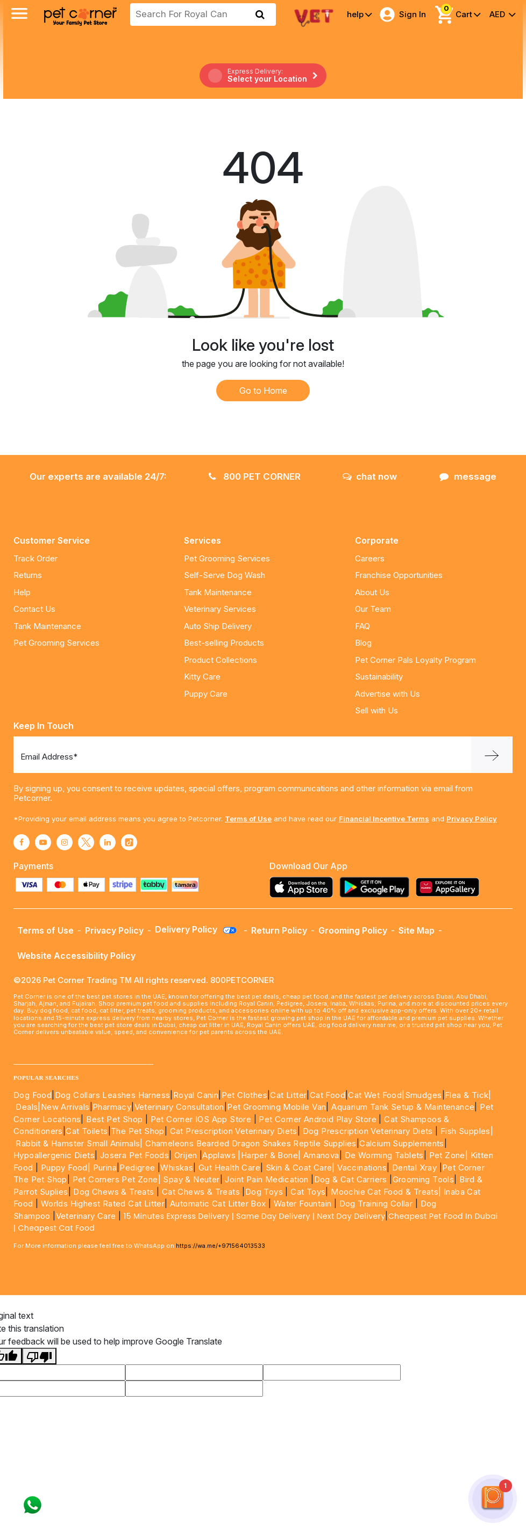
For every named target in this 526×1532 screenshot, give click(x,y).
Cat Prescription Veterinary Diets (233, 1131)
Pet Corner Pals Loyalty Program (415, 660)
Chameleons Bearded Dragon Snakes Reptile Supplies (251, 1143)
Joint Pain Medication (266, 1179)
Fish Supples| (466, 1131)
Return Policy (279, 930)
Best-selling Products (224, 643)
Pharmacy (112, 1107)
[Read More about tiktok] (129, 842)
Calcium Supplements (401, 1143)
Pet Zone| (448, 1155)
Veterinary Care (87, 1216)
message (467, 476)
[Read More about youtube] (43, 842)
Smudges (423, 1095)
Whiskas (176, 1167)
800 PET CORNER (255, 476)
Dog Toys (264, 1192)
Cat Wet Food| (376, 1095)
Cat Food (327, 1095)
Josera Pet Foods (133, 1155)
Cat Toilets (87, 1131)
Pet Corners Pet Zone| (117, 1179)
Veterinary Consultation (179, 1107)
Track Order (35, 558)
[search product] (260, 14)
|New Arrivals (63, 1107)
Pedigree (137, 1167)
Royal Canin (195, 1095)
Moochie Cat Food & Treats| (386, 1192)
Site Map (417, 930)
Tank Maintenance (47, 626)
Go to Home (263, 390)
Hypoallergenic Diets (54, 1155)
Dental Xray (415, 1167)
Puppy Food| (64, 1167)
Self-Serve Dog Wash (224, 575)
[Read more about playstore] (377, 887)
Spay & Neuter (191, 1179)
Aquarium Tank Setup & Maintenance (402, 1107)
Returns (27, 575)
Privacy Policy (471, 818)
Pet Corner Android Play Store (316, 1119)
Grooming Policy (352, 930)
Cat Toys (307, 1192)
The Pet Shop (138, 1131)
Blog (363, 643)
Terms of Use (248, 818)
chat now (370, 476)
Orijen (187, 1155)
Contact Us (34, 609)
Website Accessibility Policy (76, 955)
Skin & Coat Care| (300, 1167)
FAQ (362, 626)
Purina (105, 1167)
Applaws (219, 1155)
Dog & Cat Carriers (350, 1179)
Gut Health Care (229, 1167)
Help (22, 592)
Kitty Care (202, 676)
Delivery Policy (196, 929)
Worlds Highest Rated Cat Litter (101, 1203)
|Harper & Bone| (269, 1155)
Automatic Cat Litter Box (218, 1203)
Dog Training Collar (375, 1203)
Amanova (321, 1155)
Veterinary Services (220, 609)
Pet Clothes (244, 1095)
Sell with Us (376, 710)
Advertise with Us (387, 694)
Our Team (373, 609)
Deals (27, 1107)
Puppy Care (206, 694)
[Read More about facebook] (21, 842)
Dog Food (32, 1095)
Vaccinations (361, 1167)
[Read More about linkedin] (107, 842)
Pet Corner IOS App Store (201, 1119)
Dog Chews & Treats (113, 1192)
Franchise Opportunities (399, 575)
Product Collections (220, 660)
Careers (370, 558)
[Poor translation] (39, 1356)
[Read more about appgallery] (450, 887)
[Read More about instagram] (64, 842)
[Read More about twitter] (86, 842)
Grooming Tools (423, 1179)
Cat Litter (288, 1095)
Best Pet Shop (115, 1119)
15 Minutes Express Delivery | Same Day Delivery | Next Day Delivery (255, 1216)
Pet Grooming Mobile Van (276, 1107)
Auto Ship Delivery (218, 626)
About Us (372, 592)
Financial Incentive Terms (384, 818)
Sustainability (379, 676)
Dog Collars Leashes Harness (112, 1095)
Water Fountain (304, 1203)
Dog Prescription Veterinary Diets (369, 1131)
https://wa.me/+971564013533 (220, 1245)
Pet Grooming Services (56, 643)
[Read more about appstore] (303, 887)
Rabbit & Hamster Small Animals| (80, 1143)
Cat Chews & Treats (202, 1192)
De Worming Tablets (384, 1155)
